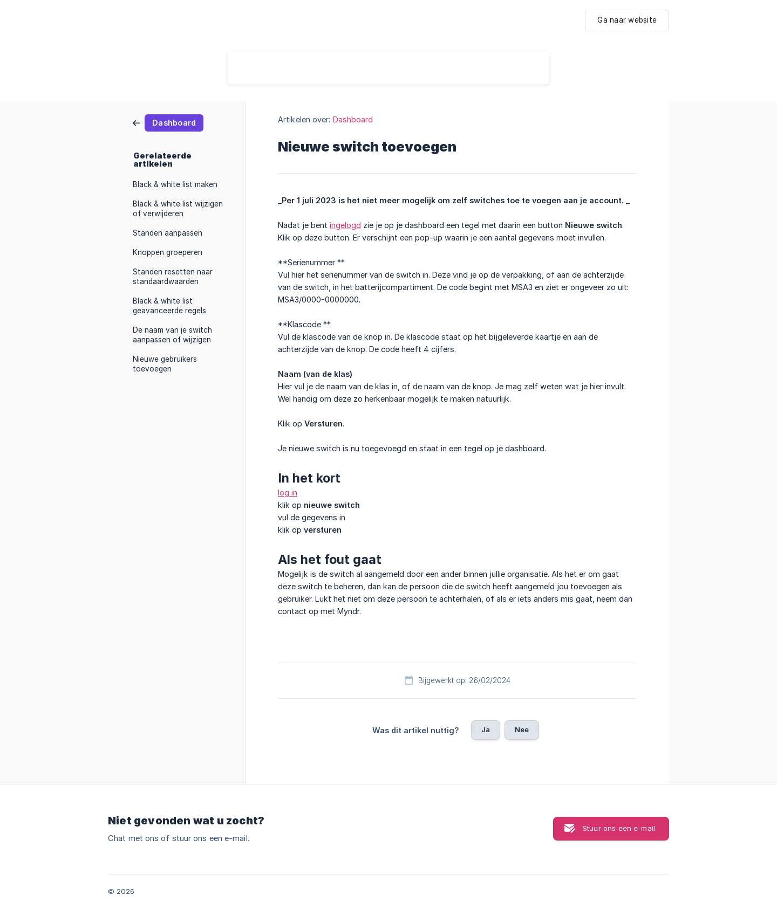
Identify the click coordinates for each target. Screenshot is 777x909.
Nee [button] (522, 729)
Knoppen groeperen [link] (167, 252)
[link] (168, 122)
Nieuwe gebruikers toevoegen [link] (165, 364)
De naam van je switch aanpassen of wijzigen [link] (172, 335)
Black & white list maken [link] (175, 184)
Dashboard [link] (353, 119)
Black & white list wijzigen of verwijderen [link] (178, 208)
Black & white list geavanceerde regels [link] (169, 306)
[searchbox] (388, 68)
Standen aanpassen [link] (167, 233)
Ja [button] (485, 729)
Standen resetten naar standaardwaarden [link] (173, 276)
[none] (627, 20)
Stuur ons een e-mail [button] (618, 828)
